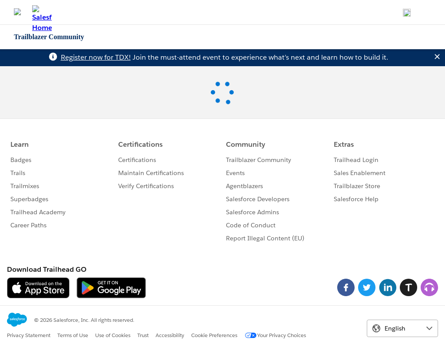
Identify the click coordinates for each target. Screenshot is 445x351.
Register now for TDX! (96, 57)
